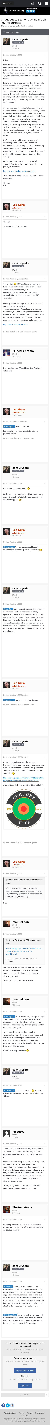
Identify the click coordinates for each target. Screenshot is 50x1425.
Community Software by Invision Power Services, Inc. (25, 1421)
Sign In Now (25, 1386)
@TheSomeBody (10, 1315)
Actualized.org (10, 1413)
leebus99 (18, 1131)
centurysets (15, 26)
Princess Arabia (23, 351)
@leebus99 (8, 1286)
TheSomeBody (22, 1207)
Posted (12, 55)
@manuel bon (9, 1090)
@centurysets (9, 426)
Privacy (30, 1413)
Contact (25, 1415)
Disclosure (39, 1413)
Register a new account (25, 1370)
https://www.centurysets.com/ (15, 324)
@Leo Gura (8, 609)
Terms (21, 1413)
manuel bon (20, 922)
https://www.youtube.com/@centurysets (19, 171)
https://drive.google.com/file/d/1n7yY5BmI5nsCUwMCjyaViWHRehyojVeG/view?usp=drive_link (24, 951)
